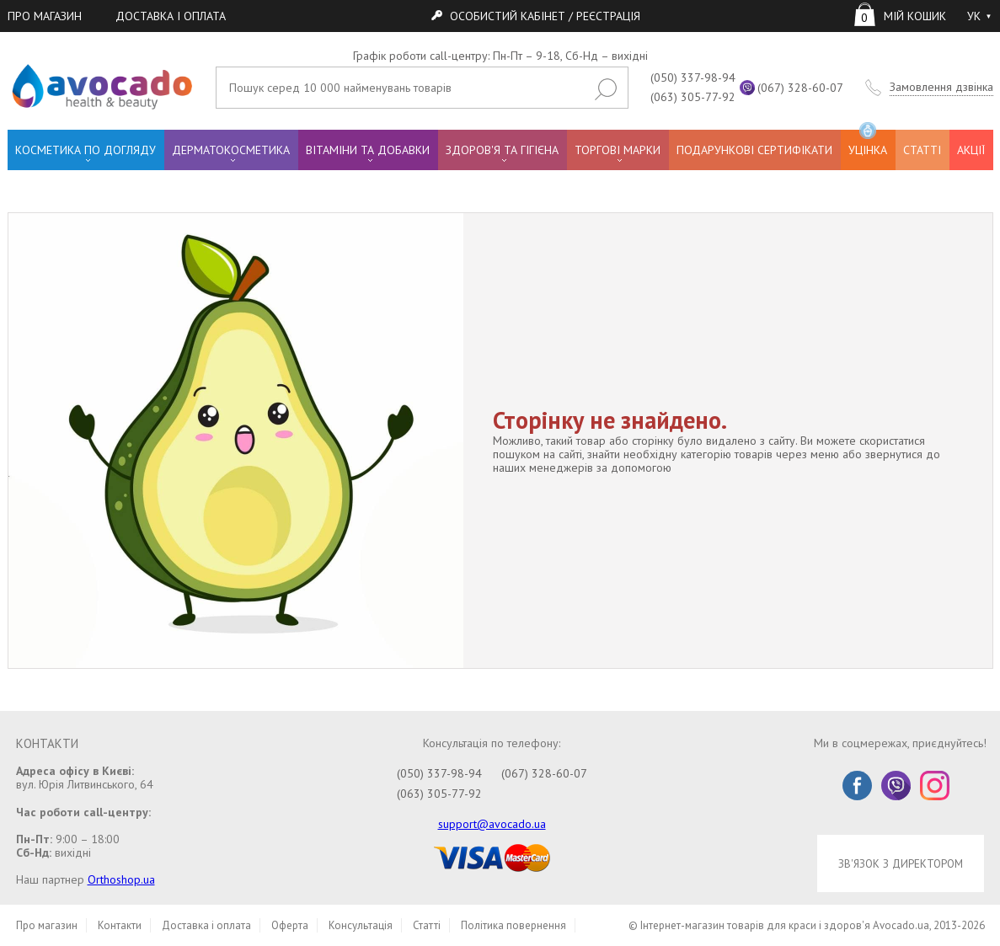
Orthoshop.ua (121, 879)
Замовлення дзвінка (941, 87)
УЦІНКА (867, 144)
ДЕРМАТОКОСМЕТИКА (231, 150)
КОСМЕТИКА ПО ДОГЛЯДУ (85, 150)
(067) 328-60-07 (800, 87)
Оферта (289, 925)
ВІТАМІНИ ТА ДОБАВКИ (368, 150)
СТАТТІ (922, 150)
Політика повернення (513, 925)
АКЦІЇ (971, 150)
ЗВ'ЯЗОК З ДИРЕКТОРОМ (900, 863)
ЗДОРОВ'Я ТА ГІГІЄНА (502, 150)
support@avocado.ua (492, 823)
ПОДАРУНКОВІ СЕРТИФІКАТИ (754, 150)
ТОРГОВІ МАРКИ (617, 150)
